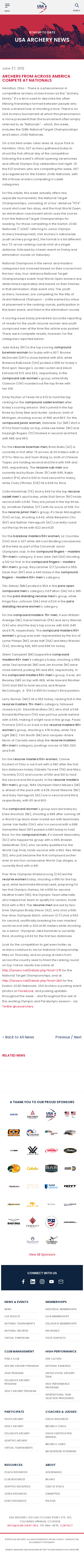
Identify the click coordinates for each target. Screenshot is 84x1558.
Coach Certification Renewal (58, 1435)
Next (78, 1037)
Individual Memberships (61, 1309)
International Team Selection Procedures (59, 1396)
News (8, 1309)
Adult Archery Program (20, 1391)
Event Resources (15, 1501)
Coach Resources (57, 1419)
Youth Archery (13, 1419)
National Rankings (58, 1366)
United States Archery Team (60, 1374)
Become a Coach (55, 1426)
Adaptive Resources (17, 1486)
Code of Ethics (54, 1486)
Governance (53, 1472)
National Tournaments (19, 1323)
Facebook (26, 991)
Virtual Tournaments (18, 1448)
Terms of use (72, 1539)
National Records (16, 1330)
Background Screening (61, 1451)
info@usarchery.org (22, 1525)
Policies (50, 1501)
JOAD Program (14, 1373)
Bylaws (50, 1479)
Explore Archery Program (21, 1366)
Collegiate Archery (17, 1433)
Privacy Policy (56, 1539)
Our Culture (53, 1359)
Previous (62, 1037)
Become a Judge (55, 1444)
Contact (66, 1525)
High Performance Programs (57, 1385)
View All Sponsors (42, 1254)
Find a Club (11, 1359)
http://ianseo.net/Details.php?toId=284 (32, 981)
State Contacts (55, 1338)
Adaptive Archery (15, 1440)
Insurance (52, 1330)
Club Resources (14, 1479)
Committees (52, 1493)
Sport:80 (74, 1549)
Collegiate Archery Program (17, 1382)
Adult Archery (13, 1426)
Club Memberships (57, 1316)
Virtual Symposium (16, 1338)
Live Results (12, 1316)
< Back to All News (18, 1037)
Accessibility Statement (42, 1542)
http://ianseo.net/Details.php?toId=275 (31, 970)
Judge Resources (15, 1493)
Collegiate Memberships (61, 1323)
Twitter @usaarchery (18, 1006)
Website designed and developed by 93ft (26, 1549)
